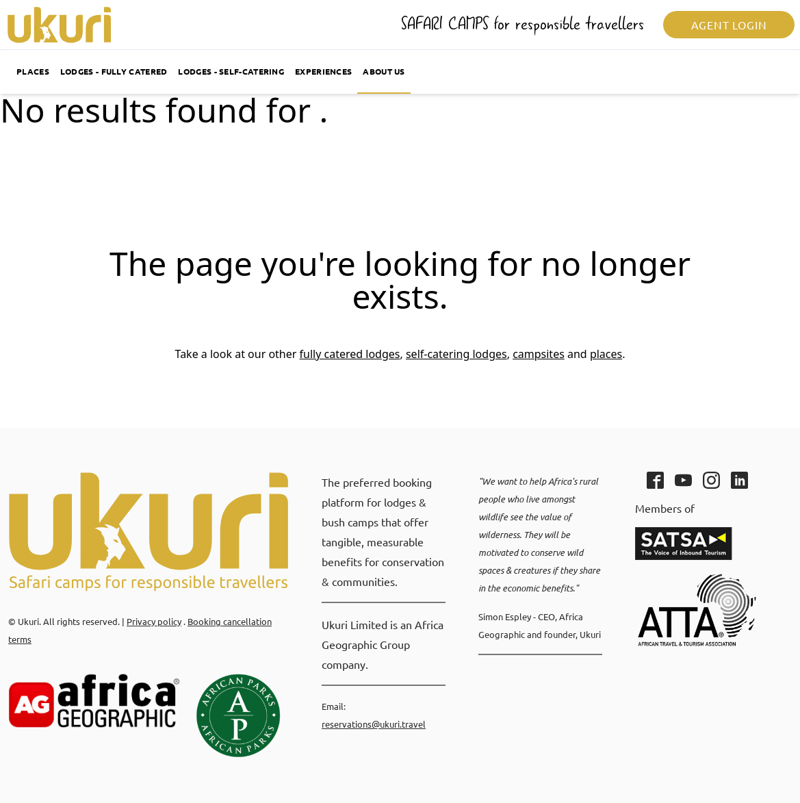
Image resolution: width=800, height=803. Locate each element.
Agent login (729, 24)
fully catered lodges (350, 353)
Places (32, 71)
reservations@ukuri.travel (374, 724)
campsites (539, 353)
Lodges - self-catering (231, 71)
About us (383, 71)
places (606, 353)
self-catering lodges (456, 353)
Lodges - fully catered (114, 71)
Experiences (323, 71)
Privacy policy (154, 621)
